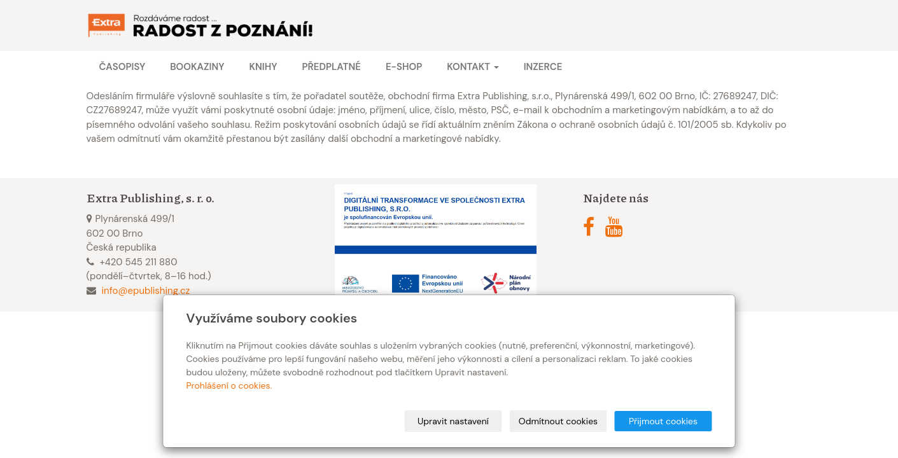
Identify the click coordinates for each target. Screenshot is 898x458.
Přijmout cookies (663, 421)
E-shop (404, 66)
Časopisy (122, 66)
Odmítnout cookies (558, 421)
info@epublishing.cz (146, 290)
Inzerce (543, 66)
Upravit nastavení (453, 421)
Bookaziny (197, 66)
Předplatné (331, 66)
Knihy (263, 66)
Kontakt (472, 66)
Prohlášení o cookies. (229, 385)
